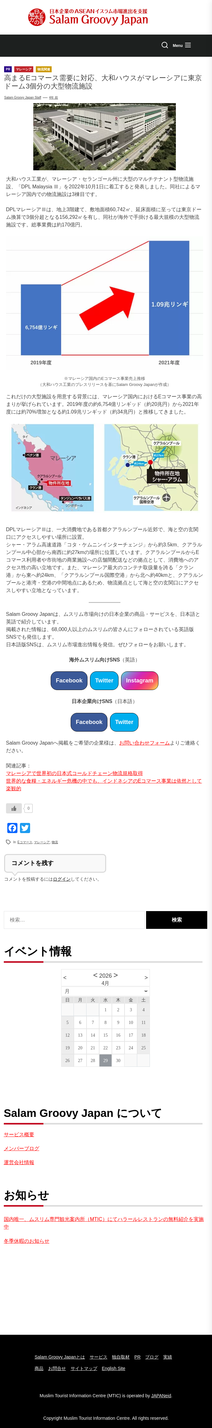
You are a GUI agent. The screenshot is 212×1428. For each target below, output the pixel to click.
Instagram (139, 680)
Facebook (69, 680)
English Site (113, 1368)
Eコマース (24, 842)
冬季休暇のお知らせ (26, 1241)
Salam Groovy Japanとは (60, 1357)
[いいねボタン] (14, 808)
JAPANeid (161, 1395)
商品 (39, 1368)
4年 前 (53, 97)
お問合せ (57, 1368)
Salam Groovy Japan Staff (22, 97)
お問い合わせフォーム (144, 743)
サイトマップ (84, 1368)
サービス (98, 1357)
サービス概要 (19, 1134)
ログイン (62, 879)
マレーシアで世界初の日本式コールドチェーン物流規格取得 (74, 773)
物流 (55, 842)
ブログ (151, 1357)
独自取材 (121, 1357)
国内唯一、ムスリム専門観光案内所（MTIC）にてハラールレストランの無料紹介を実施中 (104, 1222)
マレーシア (42, 842)
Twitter (104, 680)
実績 (167, 1357)
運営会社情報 (19, 1162)
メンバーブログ (21, 1148)
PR (137, 1357)
